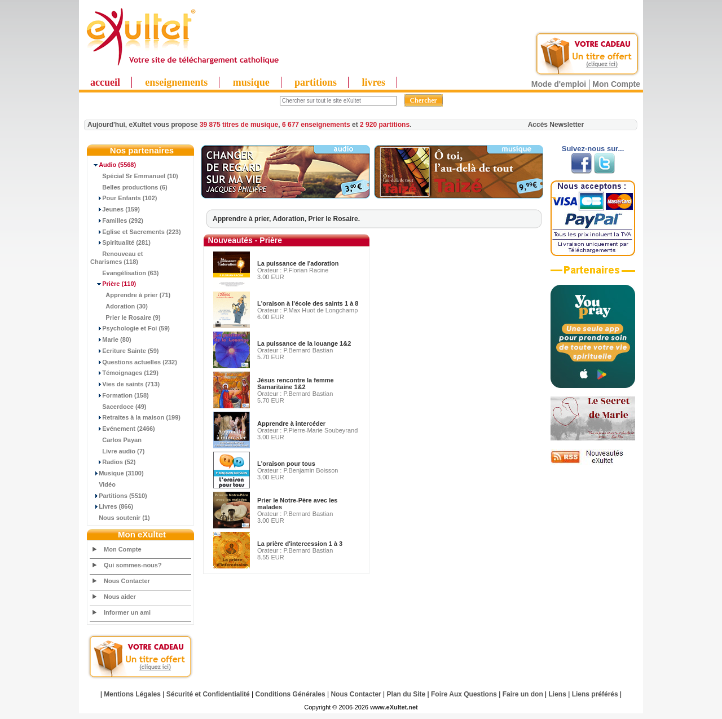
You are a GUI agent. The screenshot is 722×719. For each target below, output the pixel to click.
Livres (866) (111, 506)
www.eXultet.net (394, 707)
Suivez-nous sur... (593, 148)
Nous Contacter (127, 580)
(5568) (113, 164)
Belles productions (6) (129, 187)
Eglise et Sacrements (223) (135, 231)
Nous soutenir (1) (120, 517)
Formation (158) (119, 395)
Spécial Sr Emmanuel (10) (134, 176)
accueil (105, 82)
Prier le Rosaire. (334, 219)
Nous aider (120, 596)
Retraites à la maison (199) (135, 417)
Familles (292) (116, 220)
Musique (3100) (117, 473)
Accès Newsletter (556, 125)
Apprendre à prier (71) (130, 295)
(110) (113, 283)
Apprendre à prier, (242, 219)
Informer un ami (127, 612)
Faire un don (523, 694)
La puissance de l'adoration (297, 263)
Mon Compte (616, 84)
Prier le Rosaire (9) (125, 317)
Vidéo (103, 484)
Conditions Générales (290, 694)
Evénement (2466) (122, 428)
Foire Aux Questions (464, 694)
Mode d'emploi (558, 84)
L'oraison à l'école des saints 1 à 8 (307, 303)
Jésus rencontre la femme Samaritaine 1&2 (295, 383)
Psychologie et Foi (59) (130, 328)
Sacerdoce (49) (118, 406)
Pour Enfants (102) (123, 198)
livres (373, 82)
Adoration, (290, 219)
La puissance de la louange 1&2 (304, 343)
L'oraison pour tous (286, 463)
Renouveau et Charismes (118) (116, 257)
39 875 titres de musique (239, 125)
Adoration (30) (119, 306)
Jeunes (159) (115, 209)
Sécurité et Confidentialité (208, 694)
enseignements (176, 82)
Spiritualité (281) (120, 242)
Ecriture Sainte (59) (124, 350)
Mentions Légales (132, 694)
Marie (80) (110, 339)
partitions (315, 82)
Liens (557, 694)
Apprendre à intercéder (291, 423)
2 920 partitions (385, 125)
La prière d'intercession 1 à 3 (299, 543)
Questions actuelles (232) (133, 362)
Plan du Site (406, 694)
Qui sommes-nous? (133, 565)
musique (251, 82)
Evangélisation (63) (124, 273)
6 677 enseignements (316, 125)
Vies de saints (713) (125, 384)
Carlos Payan (116, 439)
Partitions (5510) (118, 495)
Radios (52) (113, 461)
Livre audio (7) (117, 451)
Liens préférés (595, 694)
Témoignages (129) (124, 372)
